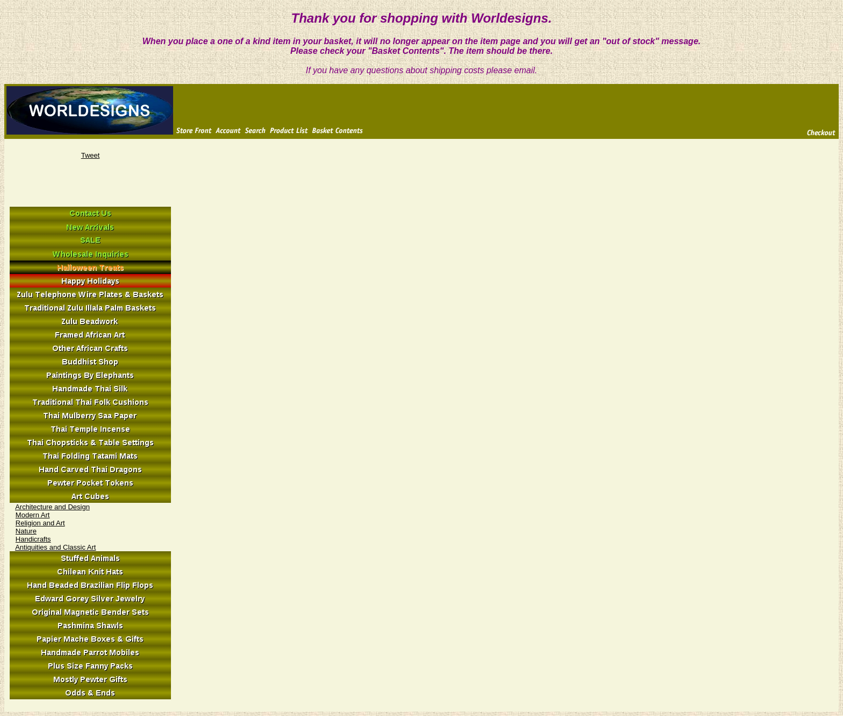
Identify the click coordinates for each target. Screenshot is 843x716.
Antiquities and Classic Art (55, 547)
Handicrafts (33, 539)
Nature (26, 531)
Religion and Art (40, 523)
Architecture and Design (52, 507)
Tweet (90, 155)
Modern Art (33, 515)
